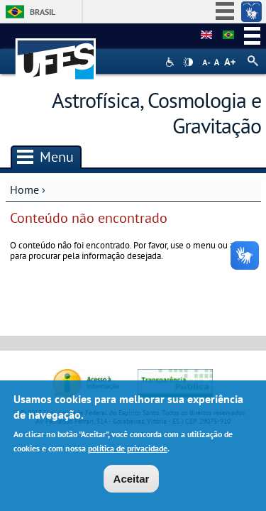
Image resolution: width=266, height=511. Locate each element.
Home (24, 189)
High (188, 62)
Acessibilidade (171, 62)
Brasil (42, 11)
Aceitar (131, 484)
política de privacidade (127, 452)
